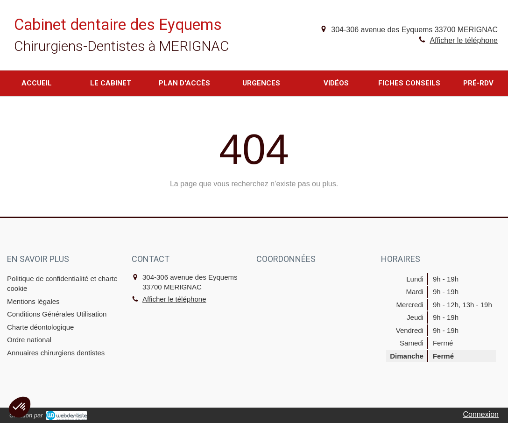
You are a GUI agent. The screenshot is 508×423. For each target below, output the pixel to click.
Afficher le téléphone (464, 40)
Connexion (481, 414)
